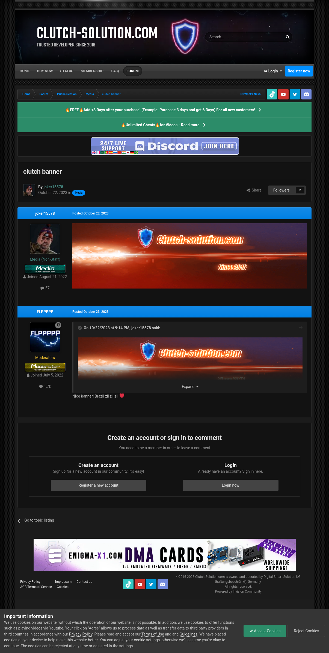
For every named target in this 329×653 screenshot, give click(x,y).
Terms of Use (152, 634)
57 (44, 288)
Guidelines (188, 634)
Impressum (63, 582)
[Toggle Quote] (80, 328)
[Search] (231, 37)
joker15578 (45, 213)
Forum (133, 71)
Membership (92, 71)
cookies (10, 640)
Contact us (84, 582)
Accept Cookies (264, 631)
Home (25, 71)
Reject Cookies (306, 631)
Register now (299, 71)
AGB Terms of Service (36, 587)
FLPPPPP (45, 312)
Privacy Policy (30, 582)
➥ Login (273, 71)
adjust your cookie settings (137, 640)
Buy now (45, 71)
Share (254, 190)
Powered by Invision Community (238, 591)
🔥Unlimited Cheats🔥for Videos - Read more (160, 125)
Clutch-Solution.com (210, 577)
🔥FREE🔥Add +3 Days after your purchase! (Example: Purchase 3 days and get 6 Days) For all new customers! (160, 110)
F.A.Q (115, 71)
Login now (230, 485)
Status (66, 71)
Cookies (63, 587)
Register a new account (98, 485)
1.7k (45, 386)
